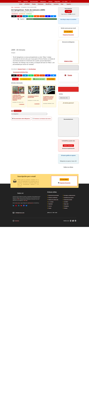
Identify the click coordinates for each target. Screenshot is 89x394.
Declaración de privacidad (53, 339)
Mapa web (66, 348)
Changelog (66, 350)
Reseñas (26, 1)
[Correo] (14, 16)
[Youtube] (21, 350)
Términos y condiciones (53, 342)
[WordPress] (18, 350)
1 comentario (21, 104)
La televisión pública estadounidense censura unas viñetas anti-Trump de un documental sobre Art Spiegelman (18, 98)
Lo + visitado (51, 346)
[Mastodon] (47, 16)
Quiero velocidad (68, 290)
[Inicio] (16, 5)
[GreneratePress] (71, 365)
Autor (19, 1)
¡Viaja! (68, 11)
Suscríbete (50, 79)
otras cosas (17, 347)
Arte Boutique (32, 69)
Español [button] (70, 4)
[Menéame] (42, 16)
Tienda (34, 4)
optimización (30, 347)
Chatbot (65, 352)
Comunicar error (25, 79)
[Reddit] (36, 16)
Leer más (25, 344)
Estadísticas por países (69, 342)
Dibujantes (43, 1)
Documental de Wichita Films (20, 72)
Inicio (20, 4)
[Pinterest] (19, 16)
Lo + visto (64, 1)
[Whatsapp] (31, 16)
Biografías (57, 1)
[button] (70, 1)
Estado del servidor (68, 344)
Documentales (34, 1)
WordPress (48, 4)
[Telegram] (25, 16)
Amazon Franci (21, 69)
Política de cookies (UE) (53, 344)
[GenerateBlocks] (73, 365)
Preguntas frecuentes (68, 34)
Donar (15, 79)
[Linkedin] (13, 350)
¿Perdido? (27, 4)
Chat (62, 4)
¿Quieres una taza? (38, 79)
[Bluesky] (53, 16)
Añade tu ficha (68, 129)
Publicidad (50, 348)
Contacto (56, 4)
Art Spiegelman (15, 114)
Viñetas (50, 1)
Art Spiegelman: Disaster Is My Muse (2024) (33, 97)
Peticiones (40, 4)
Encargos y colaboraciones (69, 339)
